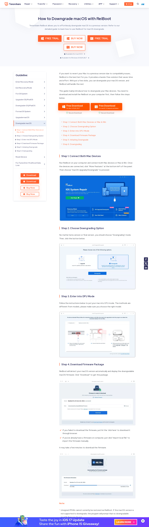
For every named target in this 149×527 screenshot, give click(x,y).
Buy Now (29, 188)
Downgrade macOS (23, 123)
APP (100, 4)
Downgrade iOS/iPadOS (25, 105)
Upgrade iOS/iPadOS (24, 99)
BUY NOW (74, 38)
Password (57, 4)
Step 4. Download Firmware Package (30, 143)
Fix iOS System (21, 94)
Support (113, 4)
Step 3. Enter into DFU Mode (27, 140)
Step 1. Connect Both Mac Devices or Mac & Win (30, 131)
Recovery (73, 4)
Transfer (41, 4)
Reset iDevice (21, 157)
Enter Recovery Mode (24, 82)
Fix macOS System (23, 111)
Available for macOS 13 (74, 54)
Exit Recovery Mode (24, 88)
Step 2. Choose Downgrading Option (30, 136)
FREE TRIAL (50, 38)
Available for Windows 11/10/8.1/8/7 (75, 58)
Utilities (87, 4)
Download (29, 175)
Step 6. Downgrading (24, 151)
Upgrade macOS (22, 117)
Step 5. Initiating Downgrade (27, 147)
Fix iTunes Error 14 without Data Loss (28, 164)
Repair (27, 4)
